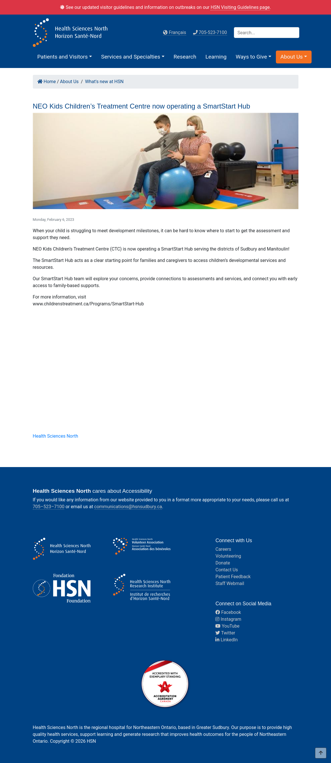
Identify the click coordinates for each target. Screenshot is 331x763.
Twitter (225, 633)
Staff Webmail (229, 583)
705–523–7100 (49, 506)
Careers (223, 549)
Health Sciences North (55, 436)
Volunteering (228, 556)
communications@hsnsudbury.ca (128, 506)
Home (46, 81)
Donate (222, 563)
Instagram (228, 619)
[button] (65, 56)
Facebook (228, 612)
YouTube (227, 626)
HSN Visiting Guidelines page (240, 7)
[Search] (266, 32)
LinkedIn (226, 639)
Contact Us (226, 569)
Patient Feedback (232, 576)
